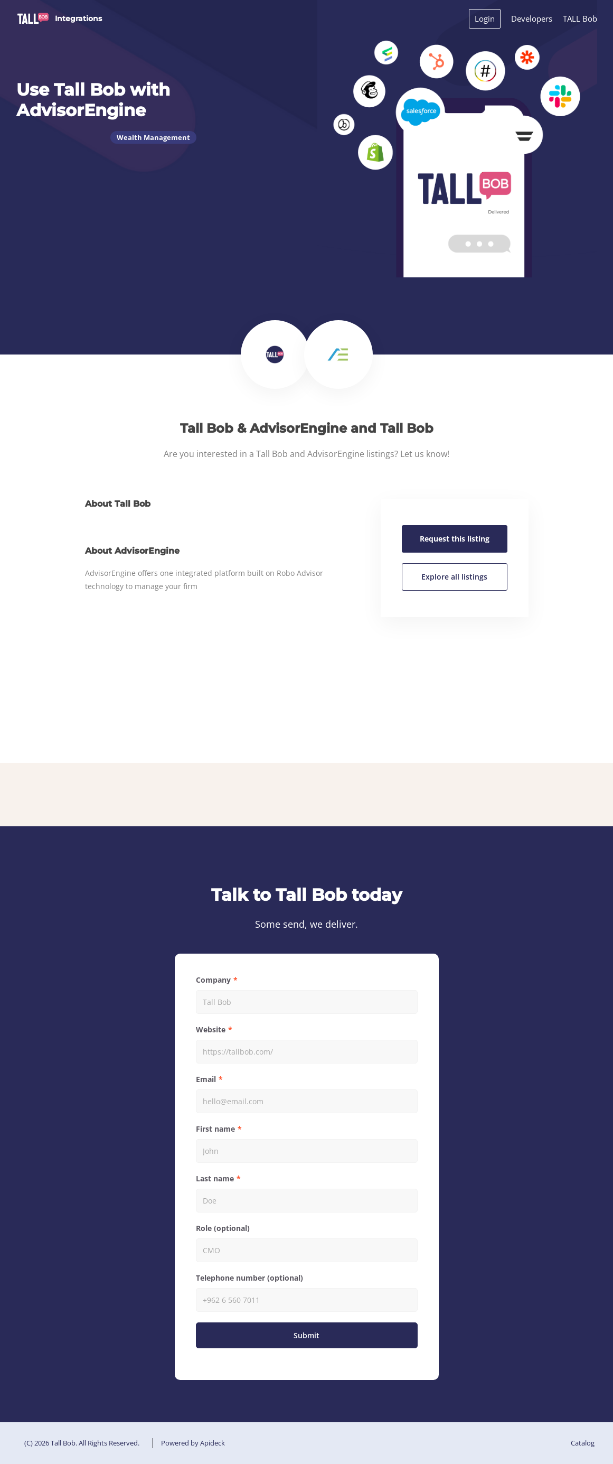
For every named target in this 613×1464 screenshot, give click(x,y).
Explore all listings (454, 577)
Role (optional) (223, 1228)
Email (206, 1079)
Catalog (583, 1443)
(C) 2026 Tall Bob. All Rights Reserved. (81, 1443)
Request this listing (454, 539)
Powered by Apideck (193, 1443)
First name (215, 1129)
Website (210, 1029)
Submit (306, 1335)
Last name (215, 1178)
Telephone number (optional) (249, 1278)
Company (213, 980)
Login (485, 18)
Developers (531, 18)
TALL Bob (580, 18)
